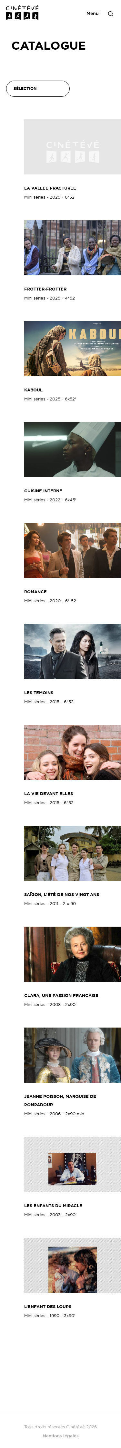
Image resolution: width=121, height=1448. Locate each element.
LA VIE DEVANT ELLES (48, 793)
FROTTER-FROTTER (45, 289)
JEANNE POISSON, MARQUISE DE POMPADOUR (60, 1100)
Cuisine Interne (43, 490)
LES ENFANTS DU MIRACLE (53, 1205)
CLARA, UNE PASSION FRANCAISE (61, 995)
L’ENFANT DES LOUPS (47, 1306)
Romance (35, 591)
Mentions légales (61, 1435)
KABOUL (33, 390)
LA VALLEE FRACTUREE (50, 188)
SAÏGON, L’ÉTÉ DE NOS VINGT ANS (61, 894)
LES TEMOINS (38, 692)
